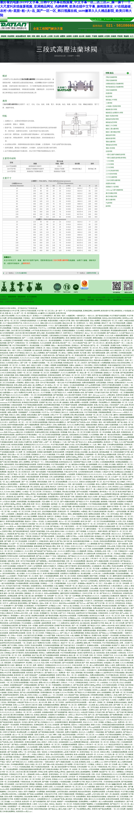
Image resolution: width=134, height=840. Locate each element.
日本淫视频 (13, 720)
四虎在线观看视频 (31, 653)
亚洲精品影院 (39, 725)
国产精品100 (35, 400)
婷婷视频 (97, 323)
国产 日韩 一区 (25, 363)
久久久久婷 (109, 335)
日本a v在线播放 (58, 467)
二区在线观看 (105, 345)
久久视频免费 (82, 551)
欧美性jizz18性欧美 (92, 330)
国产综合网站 (8, 506)
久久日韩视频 (102, 563)
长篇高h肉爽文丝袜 (76, 412)
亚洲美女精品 (79, 680)
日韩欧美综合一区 (21, 343)
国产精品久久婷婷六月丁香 (86, 325)
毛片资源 (54, 613)
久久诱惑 (113, 700)
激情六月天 (91, 335)
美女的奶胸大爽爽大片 (54, 333)
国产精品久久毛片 (94, 625)
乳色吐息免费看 (117, 566)
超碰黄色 (119, 732)
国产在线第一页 (65, 769)
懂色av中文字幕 (6, 673)
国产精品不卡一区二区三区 (118, 531)
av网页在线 (13, 603)
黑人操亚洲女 (33, 474)
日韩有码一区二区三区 (90, 348)
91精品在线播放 (19, 430)
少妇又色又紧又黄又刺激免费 (25, 333)
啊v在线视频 (74, 430)
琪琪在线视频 (42, 482)
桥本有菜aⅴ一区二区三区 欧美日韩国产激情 (115, 492)
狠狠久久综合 (70, 444)
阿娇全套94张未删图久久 (103, 360)
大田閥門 (70, 56)
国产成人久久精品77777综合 (46, 556)
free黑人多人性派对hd (58, 806)
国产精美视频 (58, 395)
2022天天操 (87, 549)
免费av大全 (8, 368)
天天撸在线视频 (35, 412)
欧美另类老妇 (70, 529)
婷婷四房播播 (51, 792)
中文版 (99, 19)
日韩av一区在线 (70, 407)
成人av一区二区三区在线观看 (95, 333)
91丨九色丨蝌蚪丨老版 (98, 444)
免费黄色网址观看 (53, 653)
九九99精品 (80, 330)
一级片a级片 (92, 702)
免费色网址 (70, 350)
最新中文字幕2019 (17, 397)
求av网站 (94, 586)
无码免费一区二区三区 (55, 596)
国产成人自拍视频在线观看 (28, 469)
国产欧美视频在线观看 (74, 630)
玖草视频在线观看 (116, 633)
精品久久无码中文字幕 (9, 487)
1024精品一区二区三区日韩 (32, 492)
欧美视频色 (77, 437)
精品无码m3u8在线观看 (67, 603)
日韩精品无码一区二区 (109, 321)
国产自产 (11, 343)
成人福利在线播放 (112, 640)
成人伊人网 (57, 402)
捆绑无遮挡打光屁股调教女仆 (28, 417)
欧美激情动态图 (6, 700)
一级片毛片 (83, 581)
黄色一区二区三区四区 (68, 576)
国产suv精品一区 (126, 613)
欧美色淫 (107, 442)
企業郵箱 (82, 300)
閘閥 (29, 36)
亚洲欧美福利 (123, 440)
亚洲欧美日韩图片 (15, 516)
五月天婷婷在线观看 (109, 685)
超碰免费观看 (47, 623)
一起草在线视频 (121, 511)
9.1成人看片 (84, 559)
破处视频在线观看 (29, 368)
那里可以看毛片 (46, 425)
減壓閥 (62, 36)
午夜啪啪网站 (94, 492)
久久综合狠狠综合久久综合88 (94, 747)
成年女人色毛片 (12, 437)
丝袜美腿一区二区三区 (42, 338)
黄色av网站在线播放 (44, 514)
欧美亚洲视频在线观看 (106, 670)
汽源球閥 (109, 203)
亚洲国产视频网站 (87, 804)
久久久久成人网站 (120, 655)
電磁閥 (126, 36)
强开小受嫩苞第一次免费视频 (13, 529)
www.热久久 (36, 360)
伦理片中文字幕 (45, 378)
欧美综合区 (56, 447)
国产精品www (104, 633)
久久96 (108, 720)
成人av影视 (45, 487)
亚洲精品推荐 (74, 447)
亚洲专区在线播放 (122, 395)
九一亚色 (89, 323)
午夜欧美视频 (45, 640)
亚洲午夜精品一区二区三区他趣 (47, 588)
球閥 (33, 36)
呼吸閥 (119, 36)
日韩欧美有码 (44, 541)
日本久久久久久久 (77, 546)
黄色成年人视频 (94, 516)
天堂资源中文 (127, 534)
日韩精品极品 (49, 658)
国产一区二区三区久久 (96, 343)
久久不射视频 (99, 378)
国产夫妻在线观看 (83, 650)
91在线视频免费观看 (107, 462)
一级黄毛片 (128, 633)
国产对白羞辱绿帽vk (120, 407)
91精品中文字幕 (65, 321)
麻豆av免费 (52, 440)
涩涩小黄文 (26, 440)
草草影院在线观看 (82, 380)
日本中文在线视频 (9, 566)
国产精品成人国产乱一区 (90, 345)
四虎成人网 (42, 516)
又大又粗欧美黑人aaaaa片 (29, 499)
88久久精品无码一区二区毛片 (120, 350)
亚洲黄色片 (110, 747)
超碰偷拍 (65, 402)
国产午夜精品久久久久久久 (117, 789)
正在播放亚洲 (29, 432)
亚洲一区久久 (36, 504)
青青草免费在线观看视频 (15, 521)
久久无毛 (112, 682)
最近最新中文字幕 (97, 623)
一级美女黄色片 (49, 762)
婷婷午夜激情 (76, 395)
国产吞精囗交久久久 (19, 762)
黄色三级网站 (16, 492)
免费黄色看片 (83, 705)
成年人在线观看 (107, 516)
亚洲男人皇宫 (19, 536)
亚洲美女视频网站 (84, 628)
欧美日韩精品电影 (84, 658)
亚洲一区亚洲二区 (19, 608)
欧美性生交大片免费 (97, 616)
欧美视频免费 (31, 544)
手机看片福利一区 (24, 576)
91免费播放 (113, 559)
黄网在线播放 (98, 338)
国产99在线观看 (52, 353)
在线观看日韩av (54, 497)
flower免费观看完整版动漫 (11, 338)
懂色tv (70, 514)
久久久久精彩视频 (48, 454)
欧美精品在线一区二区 (71, 363)
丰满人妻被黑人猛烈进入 (121, 608)
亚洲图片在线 (116, 345)
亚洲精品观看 (31, 452)
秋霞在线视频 (53, 321)
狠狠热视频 (120, 769)
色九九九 (82, 732)
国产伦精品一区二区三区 (71, 375)
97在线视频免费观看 (51, 576)
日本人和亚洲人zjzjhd (116, 487)
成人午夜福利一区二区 (83, 487)
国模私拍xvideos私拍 (13, 690)
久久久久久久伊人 (32, 549)
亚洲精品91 (93, 749)
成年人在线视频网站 (104, 692)
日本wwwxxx (117, 412)
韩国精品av (105, 499)
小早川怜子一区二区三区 (99, 559)
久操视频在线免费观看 (54, 469)
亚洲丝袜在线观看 (54, 375)
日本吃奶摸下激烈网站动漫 (94, 368)
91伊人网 (69, 757)
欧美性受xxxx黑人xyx (24, 811)
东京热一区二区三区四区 (35, 633)
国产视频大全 (86, 635)
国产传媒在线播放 (40, 497)
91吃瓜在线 (91, 355)
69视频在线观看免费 (107, 769)
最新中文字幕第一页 (114, 506)
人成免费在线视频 (108, 573)
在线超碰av (108, 663)
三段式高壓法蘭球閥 (27, 79)
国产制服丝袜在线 (34, 355)
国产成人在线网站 (108, 457)
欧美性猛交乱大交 (66, 462)
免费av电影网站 (10, 549)
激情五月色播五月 (28, 449)
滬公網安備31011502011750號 (123, 300)
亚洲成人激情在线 (40, 715)
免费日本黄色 (121, 665)
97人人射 (83, 387)
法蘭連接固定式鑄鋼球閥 (114, 84)
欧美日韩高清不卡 (94, 387)
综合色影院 (83, 504)
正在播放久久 (19, 551)
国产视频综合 (34, 603)
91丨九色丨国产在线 (67, 442)
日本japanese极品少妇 (15, 432)
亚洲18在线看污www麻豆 (55, 630)
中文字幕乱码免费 (119, 323)
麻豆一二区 (26, 690)
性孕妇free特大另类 (21, 613)
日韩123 (19, 350)
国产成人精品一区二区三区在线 (26, 534)
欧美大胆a (51, 355)
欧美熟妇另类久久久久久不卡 (62, 378)
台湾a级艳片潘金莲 (72, 779)
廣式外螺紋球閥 (111, 196)
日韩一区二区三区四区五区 (109, 390)
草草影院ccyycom (38, 380)
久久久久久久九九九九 (62, 749)
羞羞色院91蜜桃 (81, 497)
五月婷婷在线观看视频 (22, 620)
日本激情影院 (88, 509)
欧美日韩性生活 (104, 586)
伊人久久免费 (12, 707)
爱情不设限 (27, 378)
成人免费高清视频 (48, 796)
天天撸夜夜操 (68, 368)
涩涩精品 (94, 422)
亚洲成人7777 (38, 316)
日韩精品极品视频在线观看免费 (114, 467)
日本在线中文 (102, 524)
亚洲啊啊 (39, 430)
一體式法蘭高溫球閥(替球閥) (116, 158)
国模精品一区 (29, 593)
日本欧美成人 (101, 355)
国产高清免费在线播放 (110, 400)
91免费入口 (112, 648)
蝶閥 (38, 36)
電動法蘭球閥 (110, 142)
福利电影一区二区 (57, 504)
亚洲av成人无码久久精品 (46, 368)
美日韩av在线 (78, 368)
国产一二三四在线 (20, 479)
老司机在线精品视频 (15, 318)
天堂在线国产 (114, 405)
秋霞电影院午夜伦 (58, 544)
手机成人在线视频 (126, 390)
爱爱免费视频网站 (116, 348)
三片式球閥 (110, 167)
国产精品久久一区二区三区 (120, 340)
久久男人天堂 (108, 415)
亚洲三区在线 (120, 549)
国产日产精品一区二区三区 (17, 474)
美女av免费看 (95, 321)
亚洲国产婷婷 (38, 442)
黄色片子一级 (106, 323)
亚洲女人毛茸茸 (24, 645)
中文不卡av (42, 328)
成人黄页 (87, 534)
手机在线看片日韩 (79, 727)
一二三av (72, 516)
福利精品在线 (85, 695)
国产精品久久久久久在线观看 (95, 546)
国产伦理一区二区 (106, 710)
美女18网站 (107, 566)
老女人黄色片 (63, 700)
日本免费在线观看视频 (115, 444)
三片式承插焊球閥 (112, 171)
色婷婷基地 (33, 328)
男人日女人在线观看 (124, 682)
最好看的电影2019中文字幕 (57, 618)
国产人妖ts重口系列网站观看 (118, 638)
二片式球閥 (110, 164)
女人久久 (107, 730)
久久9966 (7, 492)
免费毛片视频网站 (57, 390)
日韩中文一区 (81, 529)
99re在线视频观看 (78, 563)
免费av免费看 (75, 402)
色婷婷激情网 (16, 449)
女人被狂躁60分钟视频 (101, 350)
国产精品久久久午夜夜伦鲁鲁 (85, 692)
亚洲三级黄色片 (118, 360)
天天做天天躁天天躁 (101, 392)
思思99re (64, 514)
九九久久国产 (65, 420)
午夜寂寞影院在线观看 (91, 578)
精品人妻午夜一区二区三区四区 (74, 427)
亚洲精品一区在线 (61, 516)
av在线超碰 (7, 340)
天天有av (32, 437)
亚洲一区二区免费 (111, 764)
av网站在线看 (106, 534)
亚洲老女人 (76, 345)
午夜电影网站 (19, 796)
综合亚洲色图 (94, 591)
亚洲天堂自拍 (42, 437)
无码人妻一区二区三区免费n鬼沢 (58, 539)
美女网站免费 (79, 378)
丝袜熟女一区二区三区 (73, 479)
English (108, 19)
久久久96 (37, 663)
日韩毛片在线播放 (107, 739)
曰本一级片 (63, 387)
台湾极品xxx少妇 (55, 606)
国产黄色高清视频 (102, 316)
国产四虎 (35, 529)
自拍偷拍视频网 (98, 549)
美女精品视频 (35, 345)
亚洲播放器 (96, 658)
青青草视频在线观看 (86, 779)
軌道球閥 (109, 96)
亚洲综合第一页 (63, 511)
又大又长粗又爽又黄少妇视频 (114, 338)
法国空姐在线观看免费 (27, 556)
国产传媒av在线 (49, 764)
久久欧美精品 (8, 571)
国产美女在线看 (102, 427)
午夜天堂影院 (6, 335)
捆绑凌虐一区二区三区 (83, 568)
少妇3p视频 (94, 588)
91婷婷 (99, 325)
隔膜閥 (100, 36)
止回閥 (49, 36)
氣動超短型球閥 (111, 122)
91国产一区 (71, 809)
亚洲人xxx (16, 705)
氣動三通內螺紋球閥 (113, 132)
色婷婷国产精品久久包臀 (82, 462)
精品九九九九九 (20, 578)
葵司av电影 (41, 333)
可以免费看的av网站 (91, 340)
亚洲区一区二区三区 (24, 373)
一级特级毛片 (81, 316)
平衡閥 (94, 36)
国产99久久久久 (50, 563)
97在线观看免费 (126, 742)
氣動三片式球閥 (111, 125)
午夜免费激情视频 (71, 801)
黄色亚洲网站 (60, 380)
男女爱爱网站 (80, 454)
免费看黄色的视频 (89, 630)
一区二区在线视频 (46, 417)
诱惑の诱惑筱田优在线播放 (97, 796)
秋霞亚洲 (11, 534)
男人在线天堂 (35, 487)
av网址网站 (5, 794)
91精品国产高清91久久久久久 (40, 568)
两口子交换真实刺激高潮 (98, 511)
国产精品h (36, 390)
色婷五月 (56, 514)
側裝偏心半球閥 (111, 100)
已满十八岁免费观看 (24, 380)
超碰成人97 (79, 365)
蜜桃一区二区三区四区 (56, 702)
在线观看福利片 (102, 479)
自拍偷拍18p (45, 390)
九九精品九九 (56, 506)
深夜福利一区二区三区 (17, 658)
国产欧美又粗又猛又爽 (54, 318)
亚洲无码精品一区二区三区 (123, 516)
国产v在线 (89, 784)
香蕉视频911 (15, 616)
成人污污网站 (66, 601)
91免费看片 (121, 700)
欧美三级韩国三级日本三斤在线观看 (79, 338)
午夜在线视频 (96, 606)
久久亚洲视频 (94, 435)
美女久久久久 (116, 534)
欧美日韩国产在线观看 (40, 335)
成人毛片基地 (71, 400)
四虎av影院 (102, 680)
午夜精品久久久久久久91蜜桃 (82, 440)
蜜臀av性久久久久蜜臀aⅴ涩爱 (38, 737)
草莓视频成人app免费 (103, 539)
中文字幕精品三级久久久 (24, 353)
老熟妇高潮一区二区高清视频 (38, 571)
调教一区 (103, 435)
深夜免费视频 (50, 554)
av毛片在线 (96, 794)
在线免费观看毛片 (20, 355)
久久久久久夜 (50, 479)
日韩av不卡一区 (56, 415)
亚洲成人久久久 (58, 779)
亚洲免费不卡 (9, 606)
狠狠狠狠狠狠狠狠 (126, 415)
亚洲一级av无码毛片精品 (55, 754)
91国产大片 (62, 613)
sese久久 (103, 395)
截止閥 (43, 36)
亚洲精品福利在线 (39, 630)
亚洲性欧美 (128, 444)
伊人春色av (62, 353)
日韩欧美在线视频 (64, 440)
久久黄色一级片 (25, 365)
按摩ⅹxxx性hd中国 (108, 625)
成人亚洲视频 (102, 638)
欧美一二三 (56, 623)
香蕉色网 (7, 663)
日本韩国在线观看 (125, 353)
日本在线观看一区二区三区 (87, 767)
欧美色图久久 (68, 685)
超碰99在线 (71, 772)
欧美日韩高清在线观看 (58, 474)
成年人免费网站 (25, 462)
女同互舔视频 (101, 382)
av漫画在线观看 (77, 554)
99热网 (69, 392)
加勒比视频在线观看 (24, 526)
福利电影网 (57, 417)
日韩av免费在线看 (59, 425)
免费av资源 (27, 387)
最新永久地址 (30, 382)
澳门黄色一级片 (60, 316)
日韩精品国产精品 (89, 479)
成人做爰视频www (7, 392)
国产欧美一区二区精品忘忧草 (92, 730)
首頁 (82, 30)
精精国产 (60, 801)
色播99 (11, 353)
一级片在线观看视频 (37, 318)
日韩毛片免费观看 (100, 365)
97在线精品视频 (78, 601)
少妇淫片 (84, 363)
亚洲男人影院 (48, 787)
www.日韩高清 (67, 534)
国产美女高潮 (78, 685)
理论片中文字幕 (13, 390)
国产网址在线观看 (47, 536)
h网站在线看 (26, 806)
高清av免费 (118, 695)
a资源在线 (9, 497)
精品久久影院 (36, 365)
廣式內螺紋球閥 (111, 193)
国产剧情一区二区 (48, 670)
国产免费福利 (110, 732)
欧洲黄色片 (7, 360)
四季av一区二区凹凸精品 (83, 410)
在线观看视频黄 (62, 365)
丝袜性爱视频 (22, 501)
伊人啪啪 (112, 464)
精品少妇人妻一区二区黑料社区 (74, 323)
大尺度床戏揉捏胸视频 (25, 546)
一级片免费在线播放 (116, 504)
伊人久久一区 (70, 380)
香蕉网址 (15, 457)
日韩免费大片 (23, 720)
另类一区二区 (78, 534)
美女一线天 (12, 350)
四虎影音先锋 (89, 536)
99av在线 (102, 618)
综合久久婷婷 (60, 400)
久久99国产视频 (115, 499)
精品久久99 (72, 650)
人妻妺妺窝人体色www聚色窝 (26, 514)
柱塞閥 (75, 36)
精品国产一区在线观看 (110, 635)
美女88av (12, 380)
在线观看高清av (36, 586)
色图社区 (88, 328)
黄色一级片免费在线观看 (80, 321)
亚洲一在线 (125, 616)
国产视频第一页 (74, 387)
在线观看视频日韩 (16, 789)
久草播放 (91, 764)
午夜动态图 (6, 754)
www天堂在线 (95, 648)
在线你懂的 (49, 380)
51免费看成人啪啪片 (61, 430)
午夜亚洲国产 (82, 806)
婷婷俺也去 (47, 350)
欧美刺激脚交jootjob (45, 407)
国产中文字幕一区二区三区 (105, 603)
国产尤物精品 (37, 387)
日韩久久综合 (86, 571)
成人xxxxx (59, 554)
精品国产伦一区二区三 (94, 583)
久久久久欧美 (86, 606)
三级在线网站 (60, 536)
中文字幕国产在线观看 (118, 316)
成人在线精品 (75, 606)
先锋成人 (7, 477)
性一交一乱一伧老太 (61, 385)
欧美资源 (29, 673)
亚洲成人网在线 (26, 390)
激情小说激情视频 (71, 390)
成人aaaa (96, 395)
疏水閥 (81, 36)
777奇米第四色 (96, 643)
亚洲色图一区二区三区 (36, 479)
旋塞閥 (69, 36)
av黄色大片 (78, 668)
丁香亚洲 (28, 536)
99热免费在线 (109, 601)
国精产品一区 (32, 407)
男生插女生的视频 (69, 492)
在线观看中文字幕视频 (31, 638)
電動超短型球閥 (111, 145)
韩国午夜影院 (103, 531)
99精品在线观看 (29, 348)
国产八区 (61, 437)
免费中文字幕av (72, 536)
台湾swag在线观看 (93, 727)
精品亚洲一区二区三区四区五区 (87, 370)
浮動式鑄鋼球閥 (111, 77)
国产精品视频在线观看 (56, 648)
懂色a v (54, 345)
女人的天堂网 (5, 737)
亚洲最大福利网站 (52, 524)
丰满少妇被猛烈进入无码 (116, 365)
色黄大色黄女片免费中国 (23, 442)
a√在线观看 (84, 402)
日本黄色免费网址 (9, 811)
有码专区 (58, 368)
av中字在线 (35, 330)
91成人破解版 (59, 586)
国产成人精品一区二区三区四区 (63, 568)
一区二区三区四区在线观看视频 (36, 422)
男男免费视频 (93, 469)
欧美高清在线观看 (96, 380)
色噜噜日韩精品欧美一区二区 (53, 591)
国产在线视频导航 (61, 712)
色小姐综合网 (37, 350)
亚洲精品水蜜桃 (93, 645)
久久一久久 (29, 397)
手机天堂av (127, 457)
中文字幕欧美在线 (14, 402)
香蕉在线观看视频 (94, 318)
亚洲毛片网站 (7, 531)
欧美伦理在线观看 (112, 799)
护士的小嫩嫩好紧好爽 (114, 784)
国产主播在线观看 (61, 325)
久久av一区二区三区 (13, 447)
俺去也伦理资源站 (64, 345)
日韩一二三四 (112, 551)
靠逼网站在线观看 (38, 616)
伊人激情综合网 (90, 554)
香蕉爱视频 (69, 454)
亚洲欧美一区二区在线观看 (114, 368)
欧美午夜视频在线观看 (16, 425)
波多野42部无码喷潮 (46, 625)
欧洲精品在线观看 (72, 459)
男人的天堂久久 (41, 648)
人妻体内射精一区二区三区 (31, 447)
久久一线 (77, 707)
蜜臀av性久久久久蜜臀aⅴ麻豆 (49, 682)
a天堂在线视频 (94, 769)
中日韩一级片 (87, 395)
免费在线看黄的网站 (97, 675)
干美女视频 (22, 407)
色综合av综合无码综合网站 (112, 318)
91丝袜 (99, 400)
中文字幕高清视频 (91, 412)
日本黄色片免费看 (114, 620)
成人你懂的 (121, 482)
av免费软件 (47, 690)
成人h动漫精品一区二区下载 (120, 749)
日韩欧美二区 (41, 348)
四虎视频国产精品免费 (79, 420)
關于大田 (120, 30)
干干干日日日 (17, 335)
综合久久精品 (30, 764)
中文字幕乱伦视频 (127, 792)
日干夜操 (121, 685)
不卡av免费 (60, 454)
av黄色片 (126, 412)
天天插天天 (67, 340)
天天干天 (37, 670)
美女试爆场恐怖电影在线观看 (25, 464)
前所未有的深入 (43, 628)
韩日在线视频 (89, 673)
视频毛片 (67, 554)
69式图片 (127, 715)
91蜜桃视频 (115, 581)
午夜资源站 (26, 586)
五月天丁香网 (86, 375)
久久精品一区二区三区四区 (28, 677)
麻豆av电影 (63, 809)
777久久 (51, 325)
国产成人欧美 (82, 640)
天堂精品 (26, 318)
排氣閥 (113, 36)
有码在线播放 (31, 430)
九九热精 (92, 705)
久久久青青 (123, 425)
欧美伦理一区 (91, 754)
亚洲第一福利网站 (6, 536)
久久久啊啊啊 (45, 345)
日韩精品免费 (74, 759)
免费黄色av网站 (103, 749)
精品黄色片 (30, 588)
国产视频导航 (66, 725)
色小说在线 (86, 620)
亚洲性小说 (99, 556)
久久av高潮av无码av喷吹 (112, 474)
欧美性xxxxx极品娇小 (100, 690)
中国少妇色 (26, 563)
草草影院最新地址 (120, 378)
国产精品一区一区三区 (106, 459)
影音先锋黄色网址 (84, 566)
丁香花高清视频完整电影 (110, 387)
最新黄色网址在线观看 (9, 420)
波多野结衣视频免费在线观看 (90, 397)
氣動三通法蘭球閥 (112, 129)
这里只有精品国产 (31, 675)
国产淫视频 (62, 360)
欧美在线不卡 (53, 437)
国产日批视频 (15, 509)
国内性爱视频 (34, 484)
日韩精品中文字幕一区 (57, 459)
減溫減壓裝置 (21, 36)
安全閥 (56, 36)
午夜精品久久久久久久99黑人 (75, 670)
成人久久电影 (35, 687)
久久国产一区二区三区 (92, 457)
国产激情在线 (44, 474)
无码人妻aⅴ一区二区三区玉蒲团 (79, 432)
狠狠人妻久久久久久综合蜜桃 (51, 323)
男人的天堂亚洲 (62, 759)
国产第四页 (114, 392)
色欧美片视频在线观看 (79, 749)
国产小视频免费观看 (32, 425)
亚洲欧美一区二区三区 (52, 744)
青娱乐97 (28, 521)
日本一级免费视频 (24, 655)
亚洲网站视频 (109, 549)
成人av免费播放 (39, 353)
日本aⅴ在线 (84, 430)
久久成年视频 (42, 321)
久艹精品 (115, 442)
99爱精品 (84, 511)
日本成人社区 (36, 511)
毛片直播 (83, 353)
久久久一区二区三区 (112, 616)
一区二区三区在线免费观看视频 (41, 395)
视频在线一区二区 (127, 596)
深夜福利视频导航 (59, 350)
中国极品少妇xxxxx (52, 633)
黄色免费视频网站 (58, 338)
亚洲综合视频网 (83, 576)
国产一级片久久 (96, 358)
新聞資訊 (110, 30)
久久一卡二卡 (77, 477)
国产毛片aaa (81, 603)
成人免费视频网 (105, 375)
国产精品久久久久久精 (41, 526)
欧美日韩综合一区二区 (102, 477)
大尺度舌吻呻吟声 (41, 606)
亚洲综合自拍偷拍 (120, 702)
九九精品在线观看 (51, 521)
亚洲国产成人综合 (45, 402)
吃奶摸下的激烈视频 (37, 531)
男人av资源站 (104, 348)
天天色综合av (47, 492)
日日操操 (55, 348)
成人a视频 (15, 524)
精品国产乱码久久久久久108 (122, 720)
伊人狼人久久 (43, 340)
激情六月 (69, 437)
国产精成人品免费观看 (35, 794)
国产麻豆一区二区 (71, 467)
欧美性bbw (41, 757)
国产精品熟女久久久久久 (91, 596)
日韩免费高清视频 (52, 420)
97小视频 (45, 365)
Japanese (127, 19)
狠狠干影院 (7, 457)
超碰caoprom (78, 717)
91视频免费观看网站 (121, 335)
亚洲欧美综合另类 (7, 578)
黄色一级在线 (42, 752)
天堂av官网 (45, 663)
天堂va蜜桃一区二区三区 (51, 501)
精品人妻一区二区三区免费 (115, 623)
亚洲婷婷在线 (126, 432)
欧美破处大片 (100, 536)
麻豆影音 (103, 598)
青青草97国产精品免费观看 (102, 809)
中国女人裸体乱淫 (30, 340)
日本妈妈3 (98, 472)
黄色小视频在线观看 (22, 375)
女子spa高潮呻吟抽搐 (93, 385)
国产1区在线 (12, 591)
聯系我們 (130, 30)
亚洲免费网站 (84, 801)
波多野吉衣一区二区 (16, 422)
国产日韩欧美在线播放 (8, 417)
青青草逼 (7, 524)
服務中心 (100, 30)
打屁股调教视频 (76, 524)
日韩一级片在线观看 (38, 472)
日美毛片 (117, 710)
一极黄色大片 (23, 484)
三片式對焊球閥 (111, 174)
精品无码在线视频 (122, 591)
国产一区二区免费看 (29, 482)
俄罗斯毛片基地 (105, 581)
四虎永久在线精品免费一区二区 (90, 482)
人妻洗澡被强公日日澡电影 (58, 335)
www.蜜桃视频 (129, 437)
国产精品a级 (62, 650)
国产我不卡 (129, 623)
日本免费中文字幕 (78, 782)
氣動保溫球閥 (110, 138)
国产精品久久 (111, 712)
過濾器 (88, 36)
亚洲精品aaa (94, 700)
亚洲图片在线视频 (38, 363)
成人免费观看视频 (77, 633)
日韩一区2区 (9, 620)
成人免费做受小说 (116, 509)
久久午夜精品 (5, 563)
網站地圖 (90, 300)
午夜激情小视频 (122, 588)
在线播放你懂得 (48, 712)
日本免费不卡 (33, 541)
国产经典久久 (39, 673)
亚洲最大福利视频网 (126, 417)
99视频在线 (8, 680)
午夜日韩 (20, 410)
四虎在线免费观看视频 (108, 541)
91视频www (125, 554)
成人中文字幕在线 (109, 482)
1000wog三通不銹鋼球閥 (114, 190)
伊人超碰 (30, 489)
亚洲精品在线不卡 (121, 420)
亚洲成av (90, 551)
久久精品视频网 (63, 519)
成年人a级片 (7, 739)
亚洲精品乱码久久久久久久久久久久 (37, 444)
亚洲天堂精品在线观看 (100, 328)
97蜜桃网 (53, 365)
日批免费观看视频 (47, 400)
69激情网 (66, 415)
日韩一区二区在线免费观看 (58, 482)
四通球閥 (109, 93)
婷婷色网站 (19, 593)
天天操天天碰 (14, 630)
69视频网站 (4, 519)
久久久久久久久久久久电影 (23, 325)
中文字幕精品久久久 (119, 447)
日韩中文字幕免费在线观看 (111, 385)
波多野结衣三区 (125, 449)
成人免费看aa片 (38, 385)
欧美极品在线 (55, 432)
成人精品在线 (94, 452)
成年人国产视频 (37, 739)
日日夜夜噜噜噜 (99, 784)
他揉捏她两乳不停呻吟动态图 (119, 489)
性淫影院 (69, 680)
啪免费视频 (50, 449)
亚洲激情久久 (36, 454)
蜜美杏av (101, 425)
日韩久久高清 (21, 370)
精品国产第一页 (71, 494)
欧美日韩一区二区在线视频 (101, 432)
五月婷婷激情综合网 (85, 472)
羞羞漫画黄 (109, 378)
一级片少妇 (60, 382)
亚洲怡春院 (97, 410)
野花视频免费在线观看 (119, 330)
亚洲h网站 (44, 549)
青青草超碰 (12, 702)
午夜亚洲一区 (74, 752)
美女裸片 (110, 511)
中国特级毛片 (79, 333)
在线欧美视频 (41, 650)
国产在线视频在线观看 (51, 655)
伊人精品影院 (115, 794)
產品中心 (90, 30)
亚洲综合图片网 (80, 355)
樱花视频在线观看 (25, 710)
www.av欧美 (36, 440)
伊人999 (127, 397)
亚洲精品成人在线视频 (123, 472)
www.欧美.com (11, 526)
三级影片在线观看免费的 (49, 638)
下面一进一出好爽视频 (72, 596)
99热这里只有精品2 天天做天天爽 (93, 712)
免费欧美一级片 (30, 506)
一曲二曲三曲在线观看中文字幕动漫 (99, 407)
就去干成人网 (37, 655)
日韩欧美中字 (22, 566)
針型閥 (107, 36)
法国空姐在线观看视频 (19, 737)
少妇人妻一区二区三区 (74, 509)
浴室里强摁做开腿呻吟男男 (86, 400)
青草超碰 (56, 442)
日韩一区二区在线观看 (69, 628)
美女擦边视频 (42, 494)
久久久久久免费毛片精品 (76, 425)
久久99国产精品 (12, 469)
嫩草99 (116, 415)
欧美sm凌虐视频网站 (95, 442)
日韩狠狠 (91, 611)
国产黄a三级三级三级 (113, 536)
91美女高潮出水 (117, 586)
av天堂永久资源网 (72, 397)
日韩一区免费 (126, 375)
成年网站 (109, 618)
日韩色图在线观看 (40, 325)
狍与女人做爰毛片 (79, 544)
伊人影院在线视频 (20, 571)
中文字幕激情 (52, 650)
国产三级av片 (65, 633)
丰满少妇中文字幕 (70, 472)
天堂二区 (4, 440)
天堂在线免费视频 (122, 573)
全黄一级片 (104, 794)
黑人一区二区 (72, 675)
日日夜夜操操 (29, 606)
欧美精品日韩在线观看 (59, 358)
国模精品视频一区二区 (119, 402)
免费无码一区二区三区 (125, 464)
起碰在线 (64, 435)
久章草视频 (52, 328)
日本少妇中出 (13, 792)
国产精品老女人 (126, 561)
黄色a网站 (129, 673)
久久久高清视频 (39, 420)
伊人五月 (39, 764)
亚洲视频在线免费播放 (51, 705)
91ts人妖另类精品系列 (63, 578)
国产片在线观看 (83, 588)
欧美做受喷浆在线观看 (35, 370)
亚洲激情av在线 (78, 392)
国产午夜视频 (113, 440)
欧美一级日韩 (127, 707)
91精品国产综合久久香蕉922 (78, 700)
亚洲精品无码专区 (41, 789)
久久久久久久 (73, 482)
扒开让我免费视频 (82, 444)
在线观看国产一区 (14, 806)
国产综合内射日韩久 (49, 360)
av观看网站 (79, 643)
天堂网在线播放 (83, 616)
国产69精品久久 (112, 333)
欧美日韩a (6, 747)
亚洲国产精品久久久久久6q (112, 410)
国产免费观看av (42, 561)
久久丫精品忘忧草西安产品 (12, 323)
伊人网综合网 (36, 782)
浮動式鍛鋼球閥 (111, 80)
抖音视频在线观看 (29, 717)
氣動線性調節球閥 (112, 119)
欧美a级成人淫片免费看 (47, 759)
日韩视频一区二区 (105, 576)
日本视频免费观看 (100, 440)
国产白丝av (18, 368)
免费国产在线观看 (108, 484)
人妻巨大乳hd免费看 (7, 316)
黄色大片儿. (115, 375)
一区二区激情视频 (43, 506)
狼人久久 (36, 392)
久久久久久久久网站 (87, 539)
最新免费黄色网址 (63, 328)
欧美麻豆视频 (9, 375)
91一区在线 (94, 541)
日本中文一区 (94, 682)
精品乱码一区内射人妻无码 (24, 722)
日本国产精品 (92, 417)
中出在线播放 (27, 623)
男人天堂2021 (113, 767)
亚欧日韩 (80, 494)
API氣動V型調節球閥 (113, 106)
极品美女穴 (44, 484)
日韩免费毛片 (48, 316)
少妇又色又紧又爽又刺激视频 (13, 715)
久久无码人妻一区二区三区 (118, 370)
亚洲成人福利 (94, 430)
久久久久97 (49, 749)
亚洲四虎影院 (19, 742)
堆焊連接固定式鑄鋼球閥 (114, 87)
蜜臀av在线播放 (27, 509)
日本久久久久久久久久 (31, 323)
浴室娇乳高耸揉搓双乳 (66, 370)
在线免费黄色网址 (71, 504)
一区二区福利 (27, 643)
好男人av (72, 715)
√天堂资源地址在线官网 (68, 588)
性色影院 (86, 358)
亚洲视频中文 (45, 613)
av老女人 (127, 586)
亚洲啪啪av (82, 583)
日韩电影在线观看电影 (28, 321)
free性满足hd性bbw (13, 363)
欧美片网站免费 (24, 487)
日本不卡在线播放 (85, 690)
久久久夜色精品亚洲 (114, 355)
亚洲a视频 (104, 578)
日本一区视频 (33, 625)
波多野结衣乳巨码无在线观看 (113, 358)
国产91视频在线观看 (67, 501)
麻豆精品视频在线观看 (71, 318)
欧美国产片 (70, 598)
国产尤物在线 (54, 509)
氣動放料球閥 (110, 135)
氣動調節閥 (12, 297)
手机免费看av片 (104, 402)
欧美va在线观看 (80, 754)
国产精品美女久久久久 (99, 620)
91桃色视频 (58, 658)
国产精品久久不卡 (82, 501)
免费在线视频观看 (88, 382)
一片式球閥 (110, 161)
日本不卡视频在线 (80, 469)
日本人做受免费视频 (56, 477)
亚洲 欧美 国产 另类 (67, 497)
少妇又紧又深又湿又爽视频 (21, 330)
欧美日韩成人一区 (66, 707)
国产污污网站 (13, 645)
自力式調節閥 (32, 297)
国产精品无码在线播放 (52, 608)
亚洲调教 (20, 618)
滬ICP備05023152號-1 (103, 300)
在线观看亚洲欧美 (61, 722)
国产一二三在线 (28, 338)
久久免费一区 (21, 452)
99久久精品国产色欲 (80, 343)
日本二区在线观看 (18, 650)
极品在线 (89, 561)
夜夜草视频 (44, 477)
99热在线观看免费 (32, 477)
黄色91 (98, 484)
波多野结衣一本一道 (87, 697)
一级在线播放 (30, 697)
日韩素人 (64, 447)
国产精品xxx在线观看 (19, 744)
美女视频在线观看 (34, 501)
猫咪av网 (87, 643)
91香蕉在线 (104, 370)
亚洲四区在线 (49, 430)
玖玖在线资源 (115, 561)
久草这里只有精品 (23, 660)
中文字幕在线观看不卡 (20, 345)
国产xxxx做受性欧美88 (123, 380)
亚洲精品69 (101, 660)
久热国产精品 (21, 588)
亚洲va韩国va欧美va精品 (23, 385)
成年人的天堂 (26, 616)
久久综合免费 (92, 737)
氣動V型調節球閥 (112, 116)
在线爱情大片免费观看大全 (70, 573)
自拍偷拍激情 (64, 742)
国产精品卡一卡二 (38, 462)
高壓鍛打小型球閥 (112, 187)
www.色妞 (3, 432)
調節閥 (3, 36)
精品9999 (120, 541)
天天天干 (130, 653)
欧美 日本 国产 (106, 397)
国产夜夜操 (23, 625)
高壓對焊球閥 (91, 273)
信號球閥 (109, 151)
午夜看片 (59, 559)
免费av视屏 (116, 432)
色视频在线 (128, 611)
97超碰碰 (3, 692)
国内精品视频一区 (106, 452)
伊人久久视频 (103, 464)
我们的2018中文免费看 (47, 677)
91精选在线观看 (16, 405)
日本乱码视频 (16, 598)
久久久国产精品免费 (126, 442)
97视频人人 (60, 670)
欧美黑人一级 (55, 628)
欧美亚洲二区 (19, 675)
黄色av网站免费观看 (87, 447)
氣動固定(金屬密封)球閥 (114, 113)
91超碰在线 (105, 596)
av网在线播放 (47, 447)
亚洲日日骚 (21, 549)
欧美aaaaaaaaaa (46, 620)
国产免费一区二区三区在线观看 (15, 541)
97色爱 (44, 355)
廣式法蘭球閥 (110, 200)
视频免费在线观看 (19, 673)
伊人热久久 (39, 593)
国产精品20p (53, 809)
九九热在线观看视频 (77, 385)
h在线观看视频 (96, 467)
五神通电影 (93, 402)
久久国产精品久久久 (126, 333)
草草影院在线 (65, 524)
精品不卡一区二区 (89, 524)
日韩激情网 (27, 350)
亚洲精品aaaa (5, 467)
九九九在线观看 (46, 343)
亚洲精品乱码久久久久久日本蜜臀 (71, 638)
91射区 (120, 321)
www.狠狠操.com (45, 695)
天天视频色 (57, 492)
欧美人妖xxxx (102, 487)
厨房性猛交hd (104, 469)
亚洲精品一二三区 (47, 583)
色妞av (48, 348)
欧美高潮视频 (48, 586)
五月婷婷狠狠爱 (8, 333)
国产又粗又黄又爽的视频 (9, 462)
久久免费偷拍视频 (80, 757)
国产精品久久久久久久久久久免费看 (16, 395)
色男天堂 (95, 375)
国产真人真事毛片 (39, 457)
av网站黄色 (111, 395)
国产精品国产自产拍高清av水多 (78, 422)
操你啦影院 (106, 687)
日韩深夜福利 (105, 330)
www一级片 (51, 559)
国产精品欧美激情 (6, 722)
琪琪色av (42, 653)
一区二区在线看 (57, 695)
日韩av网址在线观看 (77, 415)
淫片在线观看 (59, 529)
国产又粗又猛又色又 (29, 628)
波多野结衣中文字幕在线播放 (26, 435)
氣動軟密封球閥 (111, 109)
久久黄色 (84, 318)
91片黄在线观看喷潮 (55, 752)
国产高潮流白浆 (94, 363)
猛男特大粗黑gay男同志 (74, 457)
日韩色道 (110, 382)
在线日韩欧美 (45, 358)
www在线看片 (12, 576)
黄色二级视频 (21, 415)
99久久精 (67, 395)
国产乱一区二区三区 (11, 321)
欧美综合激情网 (59, 452)
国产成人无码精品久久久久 (108, 544)
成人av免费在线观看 (13, 482)
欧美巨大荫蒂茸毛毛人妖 (87, 653)
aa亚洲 (66, 752)
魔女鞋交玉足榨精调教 (38, 559)
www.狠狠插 (4, 685)
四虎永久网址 (88, 477)
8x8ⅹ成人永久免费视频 (64, 668)
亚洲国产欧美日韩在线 (62, 625)
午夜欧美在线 (103, 767)
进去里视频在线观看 (49, 511)
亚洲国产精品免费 (74, 348)
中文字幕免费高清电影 (73, 382)
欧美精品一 (81, 407)
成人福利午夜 (19, 497)
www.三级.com (67, 720)
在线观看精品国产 (16, 685)
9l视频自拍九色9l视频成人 (57, 717)
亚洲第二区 (101, 702)
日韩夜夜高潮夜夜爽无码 (72, 620)
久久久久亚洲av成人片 (24, 316)
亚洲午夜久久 (68, 333)
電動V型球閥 (110, 148)
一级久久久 (90, 316)
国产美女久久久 (81, 442)
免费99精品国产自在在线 (102, 608)
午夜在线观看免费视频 (55, 472)
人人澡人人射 (41, 449)
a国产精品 (90, 603)
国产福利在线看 (77, 340)
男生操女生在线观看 (109, 606)
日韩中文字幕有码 (9, 732)
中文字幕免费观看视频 (34, 658)
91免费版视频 (105, 363)
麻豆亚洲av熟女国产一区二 (62, 343)
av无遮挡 (44, 440)
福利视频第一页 (40, 596)
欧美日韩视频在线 (77, 328)
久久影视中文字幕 (31, 618)
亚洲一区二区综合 (63, 546)
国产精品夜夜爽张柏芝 (56, 494)
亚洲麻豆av (109, 695)
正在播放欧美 (97, 566)
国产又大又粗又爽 (6, 355)
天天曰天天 (26, 335)
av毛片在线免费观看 (19, 459)
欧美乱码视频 (35, 583)
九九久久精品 (43, 804)
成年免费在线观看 (79, 506)
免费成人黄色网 (73, 353)
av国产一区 (48, 442)
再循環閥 (10, 36)
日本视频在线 (34, 343)
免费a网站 (63, 348)
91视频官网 (71, 316)
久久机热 (12, 370)
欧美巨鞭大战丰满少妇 (14, 400)
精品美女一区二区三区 (64, 804)
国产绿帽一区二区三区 (122, 705)
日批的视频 (100, 732)
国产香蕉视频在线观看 (45, 598)
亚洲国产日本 (108, 655)
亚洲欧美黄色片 (120, 382)
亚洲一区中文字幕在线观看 (45, 382)
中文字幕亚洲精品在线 (110, 643)
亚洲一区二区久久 (51, 603)
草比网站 (118, 457)
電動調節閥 (21, 297)
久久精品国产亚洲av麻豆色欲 (62, 799)
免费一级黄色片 (39, 665)
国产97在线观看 (68, 410)
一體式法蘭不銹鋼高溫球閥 (115, 154)
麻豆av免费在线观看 (50, 387)
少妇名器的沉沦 (66, 727)
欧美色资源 (101, 653)
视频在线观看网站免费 (96, 806)
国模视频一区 (39, 397)
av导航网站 (20, 382)
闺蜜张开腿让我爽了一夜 (36, 539)
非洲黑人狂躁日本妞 (35, 762)
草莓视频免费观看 (105, 412)
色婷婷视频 (108, 556)
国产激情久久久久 (15, 378)
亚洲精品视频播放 (68, 330)
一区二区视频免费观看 (58, 571)
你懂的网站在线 (90, 638)
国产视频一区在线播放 (38, 700)
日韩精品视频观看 (27, 670)
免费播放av (120, 772)
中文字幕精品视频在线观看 (33, 405)
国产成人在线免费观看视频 (30, 692)
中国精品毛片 (123, 551)
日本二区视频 (105, 677)
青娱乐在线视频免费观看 (56, 457)
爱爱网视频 (86, 668)
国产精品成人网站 (49, 546)
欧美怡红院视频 (17, 444)
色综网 (2, 447)
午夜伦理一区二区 (71, 586)
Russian (117, 19)
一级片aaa (65, 606)
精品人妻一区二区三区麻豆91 (94, 449)
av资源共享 (110, 628)
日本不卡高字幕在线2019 (58, 484)
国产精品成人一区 (57, 526)
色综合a (52, 804)
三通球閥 (109, 103)
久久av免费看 (61, 449)
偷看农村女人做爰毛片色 (70, 623)
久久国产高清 (114, 613)
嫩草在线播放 (91, 529)
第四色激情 (46, 504)
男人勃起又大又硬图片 (80, 710)
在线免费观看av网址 (70, 690)
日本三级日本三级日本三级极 (31, 705)
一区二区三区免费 (119, 809)
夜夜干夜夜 (94, 576)
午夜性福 (15, 328)
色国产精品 (24, 328)
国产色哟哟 (100, 335)
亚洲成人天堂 (58, 407)
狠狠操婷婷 (45, 660)
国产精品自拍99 (67, 499)
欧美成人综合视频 (81, 452)
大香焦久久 (56, 643)
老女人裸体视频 (77, 673)
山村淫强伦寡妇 (109, 325)
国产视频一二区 (125, 767)
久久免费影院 (37, 427)
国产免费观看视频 (116, 715)
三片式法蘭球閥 (21, 273)
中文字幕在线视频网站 (123, 459)
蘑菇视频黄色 (78, 514)
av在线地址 (27, 427)
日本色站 (84, 769)
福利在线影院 (14, 358)
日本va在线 (124, 405)
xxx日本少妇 (96, 573)
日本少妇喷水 (91, 563)
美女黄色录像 (101, 611)
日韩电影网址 (75, 511)
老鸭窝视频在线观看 (85, 405)
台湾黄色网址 (74, 581)
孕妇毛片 (53, 487)
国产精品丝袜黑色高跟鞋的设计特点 (80, 360)
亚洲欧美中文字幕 (106, 430)
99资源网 (23, 539)
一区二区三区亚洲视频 (54, 363)
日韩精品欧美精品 (82, 682)
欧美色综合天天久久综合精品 (50, 330)
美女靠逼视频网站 (55, 340)
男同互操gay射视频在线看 (107, 454)
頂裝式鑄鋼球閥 (111, 90)
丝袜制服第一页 (91, 454)
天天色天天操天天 (116, 469)
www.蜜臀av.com (97, 762)
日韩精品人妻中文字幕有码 (92, 437)
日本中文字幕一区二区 (65, 487)
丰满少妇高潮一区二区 (80, 665)
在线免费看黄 (81, 796)
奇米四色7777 (109, 380)
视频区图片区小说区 (29, 598)
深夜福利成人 (62, 556)
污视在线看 (91, 427)
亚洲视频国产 (55, 373)
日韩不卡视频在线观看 (66, 794)
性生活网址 (88, 365)
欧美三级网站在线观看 (92, 514)
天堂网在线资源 (82, 516)
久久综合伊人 (71, 531)
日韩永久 (64, 682)
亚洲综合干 (36, 536)
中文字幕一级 (29, 789)
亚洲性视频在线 (46, 692)
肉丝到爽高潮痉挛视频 (52, 405)
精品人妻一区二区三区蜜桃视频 (91, 373)
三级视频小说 (35, 660)
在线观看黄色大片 (43, 799)
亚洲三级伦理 (17, 427)
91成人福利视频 (16, 348)
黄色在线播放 (32, 415)
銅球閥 (108, 206)
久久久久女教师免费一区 (70, 373)
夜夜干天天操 (118, 397)
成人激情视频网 (92, 464)
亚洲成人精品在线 (31, 581)
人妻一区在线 (34, 613)
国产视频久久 (52, 519)
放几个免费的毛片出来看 (23, 392)
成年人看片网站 (112, 353)
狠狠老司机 (12, 546)
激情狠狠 (104, 501)
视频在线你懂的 (91, 425)
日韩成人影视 (43, 772)
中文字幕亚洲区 (84, 467)
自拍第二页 (76, 769)
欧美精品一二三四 (75, 358)
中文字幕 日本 (59, 598)
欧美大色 (14, 407)
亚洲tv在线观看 (111, 653)
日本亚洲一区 (73, 777)
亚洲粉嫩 (64, 432)
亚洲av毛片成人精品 (101, 405)
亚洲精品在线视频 (43, 544)
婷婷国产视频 (67, 506)
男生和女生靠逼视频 (35, 744)
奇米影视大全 (77, 578)
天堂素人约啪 (121, 546)
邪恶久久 (12, 415)
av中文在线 (112, 427)
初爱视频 (124, 529)
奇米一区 (72, 325)
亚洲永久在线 (6, 444)
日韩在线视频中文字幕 (121, 452)
